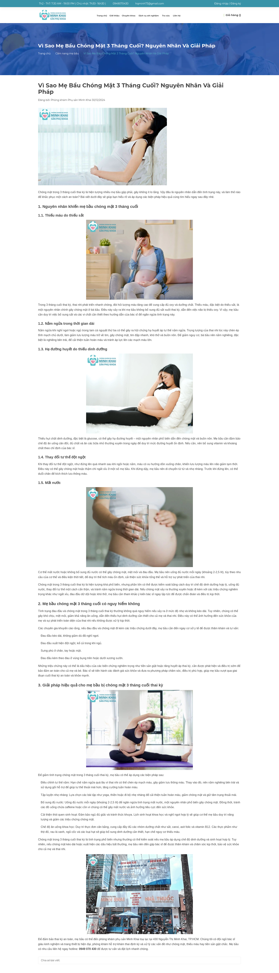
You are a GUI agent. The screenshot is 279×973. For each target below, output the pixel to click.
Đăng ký (236, 3)
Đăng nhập (221, 3)
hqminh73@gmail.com (149, 3)
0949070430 (120, 3)
